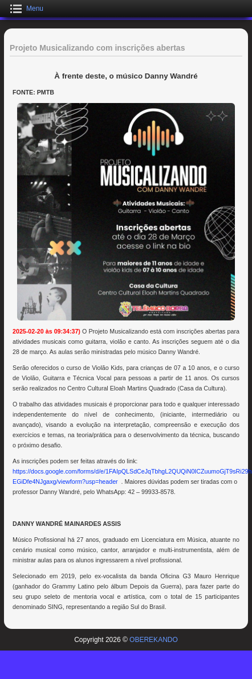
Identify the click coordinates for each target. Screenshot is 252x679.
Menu (34, 9)
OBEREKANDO (153, 640)
